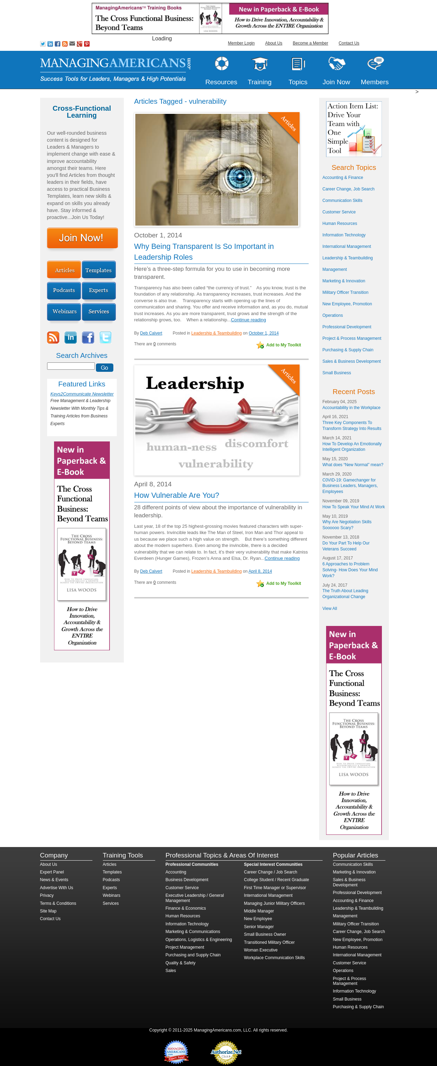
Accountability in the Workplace (352, 407)
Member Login (241, 43)
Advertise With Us (56, 887)
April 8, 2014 (260, 571)
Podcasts (111, 879)
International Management (347, 246)
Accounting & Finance (343, 177)
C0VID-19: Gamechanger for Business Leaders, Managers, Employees (350, 486)
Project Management (185, 947)
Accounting (176, 872)
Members (375, 82)
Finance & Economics (186, 908)
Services (111, 903)
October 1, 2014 (264, 333)
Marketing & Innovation (344, 281)
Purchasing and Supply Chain (193, 955)
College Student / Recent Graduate (276, 879)
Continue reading (248, 319)
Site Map (48, 911)
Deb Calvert (151, 333)
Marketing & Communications (193, 931)
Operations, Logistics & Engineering (199, 939)
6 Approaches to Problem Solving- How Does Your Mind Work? (350, 570)
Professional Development (347, 326)
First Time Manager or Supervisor (275, 887)
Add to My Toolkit (283, 345)
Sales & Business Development (352, 361)
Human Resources (340, 223)
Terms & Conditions (58, 903)
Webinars (111, 895)
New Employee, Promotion (347, 303)
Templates (112, 872)
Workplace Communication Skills (274, 957)
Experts (110, 887)
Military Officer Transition (346, 292)
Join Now (336, 82)
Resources (221, 82)
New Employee (258, 918)
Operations (333, 315)
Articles (109, 864)
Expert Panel (52, 872)
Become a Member (310, 43)
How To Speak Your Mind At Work (354, 506)
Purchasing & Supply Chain (348, 349)
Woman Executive (261, 950)
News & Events (54, 879)
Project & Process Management (352, 338)
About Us (273, 43)
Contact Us (349, 43)
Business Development (187, 879)
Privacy (47, 895)
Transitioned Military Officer (269, 942)
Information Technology (344, 235)
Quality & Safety (181, 963)
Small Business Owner (265, 934)
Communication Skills (343, 200)
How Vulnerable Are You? (176, 495)
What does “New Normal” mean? (353, 464)
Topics (297, 82)
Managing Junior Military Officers (274, 903)
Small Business (337, 372)
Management (335, 269)
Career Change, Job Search (349, 189)
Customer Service (339, 212)
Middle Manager (259, 911)
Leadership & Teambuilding (216, 333)
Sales (171, 970)
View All (330, 608)
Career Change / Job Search (270, 872)
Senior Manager (259, 926)
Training (260, 82)
